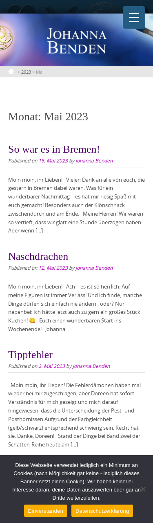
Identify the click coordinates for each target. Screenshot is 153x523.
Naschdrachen (38, 256)
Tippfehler (30, 355)
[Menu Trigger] (134, 17)
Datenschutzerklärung (102, 511)
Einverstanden (45, 511)
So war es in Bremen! (54, 149)
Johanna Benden (94, 160)
